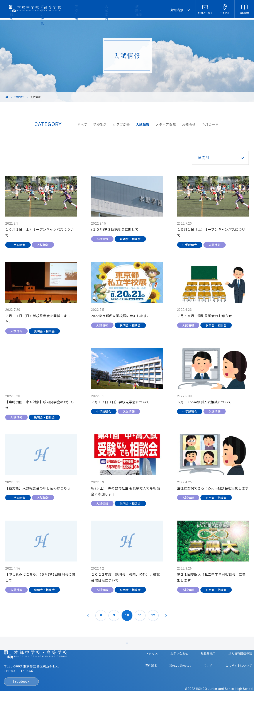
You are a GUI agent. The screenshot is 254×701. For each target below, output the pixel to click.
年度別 (196, 157)
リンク (196, 662)
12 (153, 600)
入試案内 (135, 10)
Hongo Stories (170, 662)
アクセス (143, 654)
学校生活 (117, 10)
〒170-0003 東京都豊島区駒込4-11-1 (40, 668)
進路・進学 (156, 10)
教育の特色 (96, 10)
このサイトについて (225, 662)
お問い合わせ (169, 654)
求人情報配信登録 (227, 654)
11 (140, 600)
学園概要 (75, 10)
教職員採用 (196, 654)
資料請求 (142, 662)
